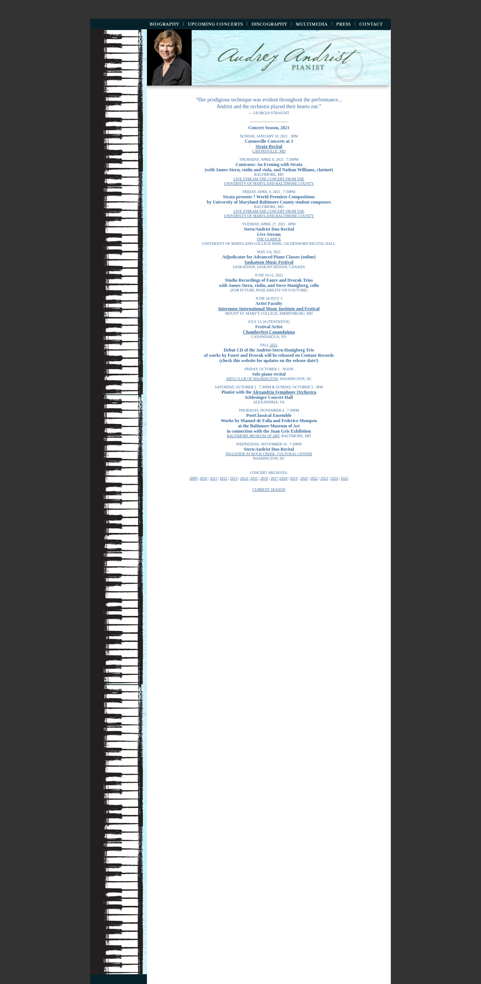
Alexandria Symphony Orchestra (284, 392)
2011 (213, 478)
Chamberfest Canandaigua (269, 332)
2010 (203, 478)
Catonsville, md (269, 151)
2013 (233, 478)
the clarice (269, 239)
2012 (223, 478)
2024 (334, 478)
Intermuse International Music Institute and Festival (269, 308)
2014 (244, 478)
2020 (304, 478)
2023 (324, 478)
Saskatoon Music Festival (268, 262)
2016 (264, 478)
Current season (269, 489)
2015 (254, 478)
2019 (294, 478)
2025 (344, 478)
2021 (273, 345)
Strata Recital (269, 146)
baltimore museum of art (253, 436)
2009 (193, 478)
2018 (283, 478)
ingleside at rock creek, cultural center (268, 454)
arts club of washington (252, 379)
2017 (274, 478)
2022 (314, 478)
